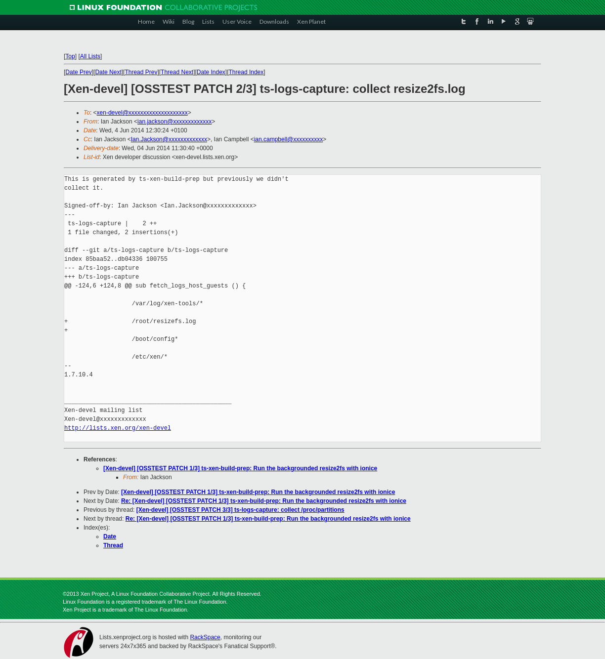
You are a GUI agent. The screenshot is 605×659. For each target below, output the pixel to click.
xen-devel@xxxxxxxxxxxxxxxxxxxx (142, 112)
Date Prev (78, 72)
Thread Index (246, 72)
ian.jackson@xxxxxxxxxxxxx (174, 121)
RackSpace (205, 637)
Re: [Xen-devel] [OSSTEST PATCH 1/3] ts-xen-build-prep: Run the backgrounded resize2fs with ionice (263, 500)
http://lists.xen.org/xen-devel (117, 428)
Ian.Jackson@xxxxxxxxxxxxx (169, 139)
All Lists (90, 56)
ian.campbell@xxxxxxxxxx (288, 139)
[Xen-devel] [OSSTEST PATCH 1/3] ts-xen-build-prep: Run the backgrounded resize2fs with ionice (240, 468)
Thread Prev (141, 72)
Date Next (108, 72)
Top (70, 56)
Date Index (211, 72)
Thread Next (177, 72)
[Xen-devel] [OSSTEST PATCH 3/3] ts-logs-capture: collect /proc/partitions (240, 509)
